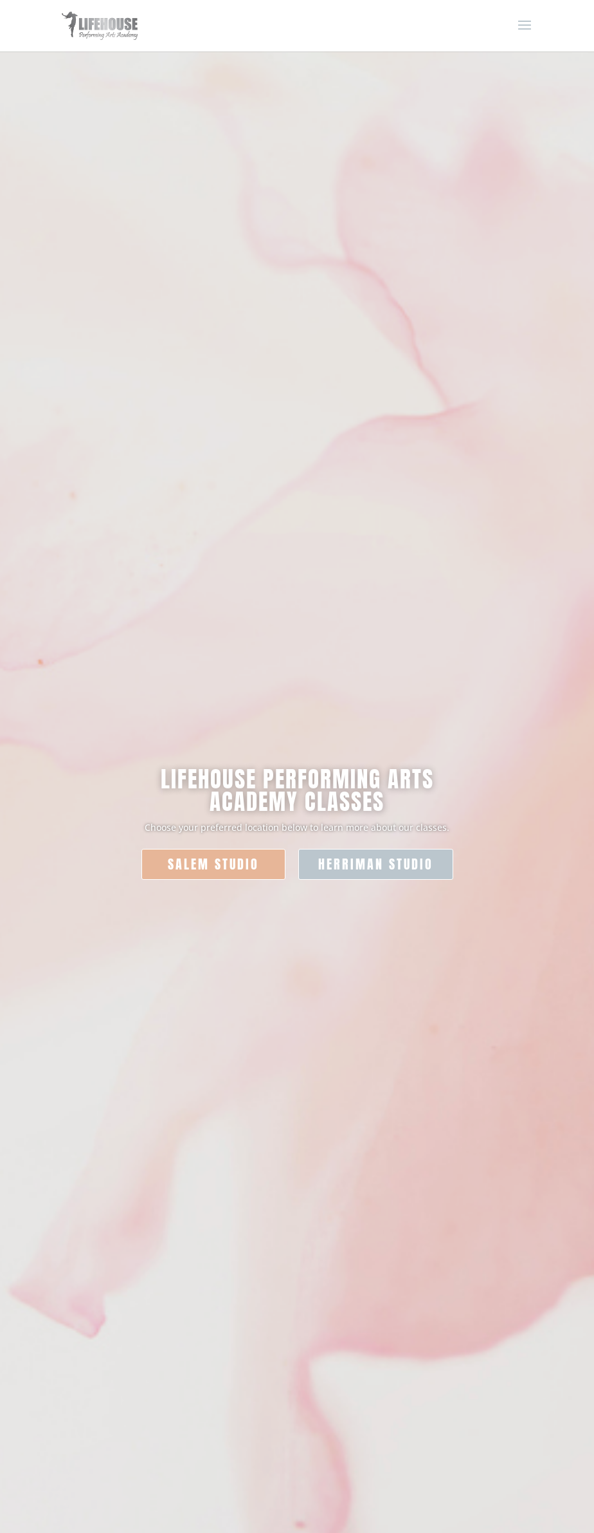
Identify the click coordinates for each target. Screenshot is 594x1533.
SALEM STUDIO (213, 864)
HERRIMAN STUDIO (375, 864)
